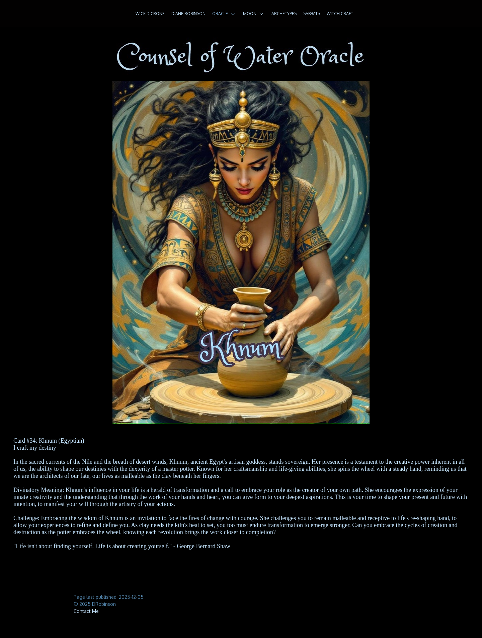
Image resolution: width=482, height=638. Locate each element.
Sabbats (311, 13)
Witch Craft (340, 13)
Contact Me (86, 611)
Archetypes (284, 13)
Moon (254, 13)
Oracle (224, 13)
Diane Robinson (188, 13)
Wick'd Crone (150, 13)
